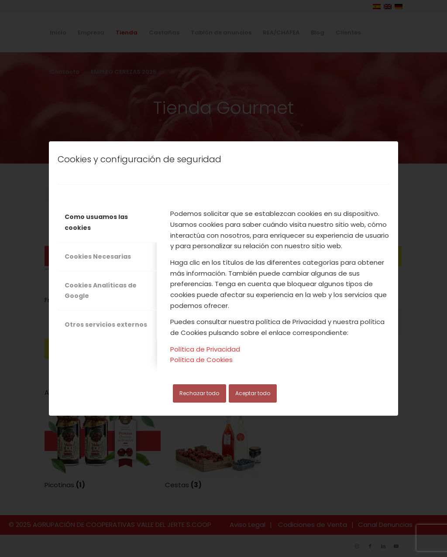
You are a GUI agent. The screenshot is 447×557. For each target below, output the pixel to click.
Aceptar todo (252, 393)
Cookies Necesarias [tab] (98, 256)
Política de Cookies (201, 359)
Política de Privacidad (205, 349)
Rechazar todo (199, 393)
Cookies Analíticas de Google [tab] (101, 291)
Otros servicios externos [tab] (106, 324)
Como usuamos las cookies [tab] (96, 222)
